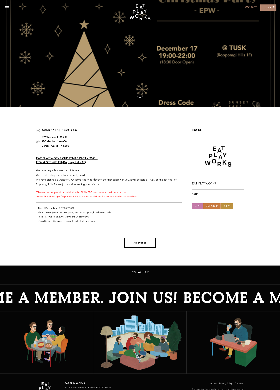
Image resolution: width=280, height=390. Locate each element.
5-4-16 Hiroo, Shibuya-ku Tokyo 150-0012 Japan (88, 389)
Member (213, 206)
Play (227, 206)
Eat (198, 206)
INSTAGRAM (140, 273)
